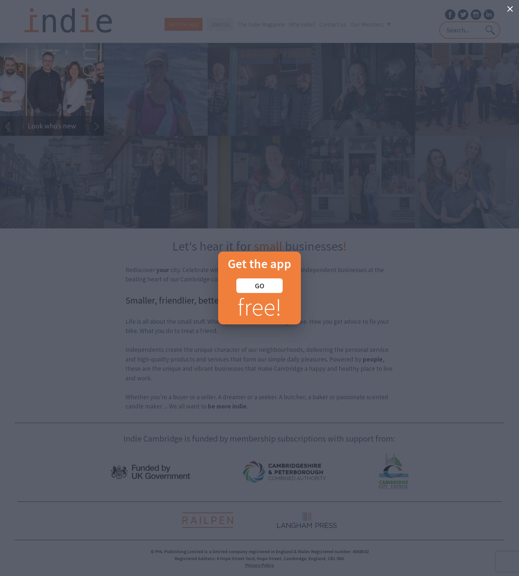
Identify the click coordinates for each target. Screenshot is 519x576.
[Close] (510, 9)
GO (259, 285)
